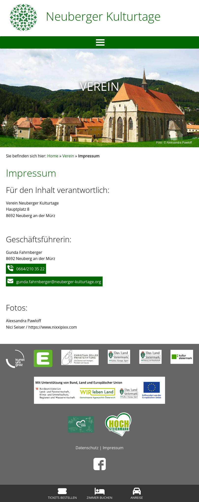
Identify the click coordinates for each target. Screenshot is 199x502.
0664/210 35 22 (30, 269)
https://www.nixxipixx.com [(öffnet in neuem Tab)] (52, 327)
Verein (68, 156)
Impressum (113, 447)
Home (52, 156)
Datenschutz (87, 447)
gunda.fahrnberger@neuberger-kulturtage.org (58, 281)
